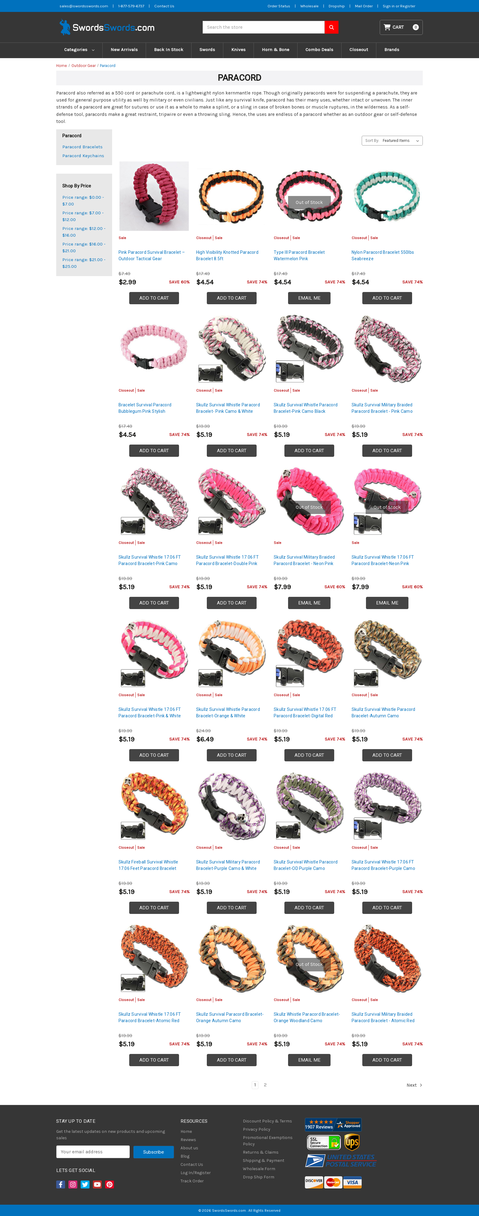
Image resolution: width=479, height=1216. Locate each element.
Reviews (188, 1139)
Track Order (192, 1181)
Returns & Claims (261, 1152)
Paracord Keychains (83, 155)
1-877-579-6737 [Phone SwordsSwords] (131, 6)
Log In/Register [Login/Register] (196, 1172)
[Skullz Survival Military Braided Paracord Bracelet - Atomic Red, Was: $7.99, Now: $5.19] (387, 958)
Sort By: (372, 140)
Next (414, 1085)
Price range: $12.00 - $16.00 (83, 232)
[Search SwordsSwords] (331, 27)
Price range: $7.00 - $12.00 (83, 216)
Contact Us (192, 1164)
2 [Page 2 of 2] (265, 1085)
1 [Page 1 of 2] (255, 1085)
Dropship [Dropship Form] (337, 6)
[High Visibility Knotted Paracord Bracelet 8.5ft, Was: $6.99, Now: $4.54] (231, 196)
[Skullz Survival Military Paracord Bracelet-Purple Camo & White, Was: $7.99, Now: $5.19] (231, 805)
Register (407, 6)
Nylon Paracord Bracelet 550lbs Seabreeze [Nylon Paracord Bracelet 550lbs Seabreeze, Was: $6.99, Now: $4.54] (383, 255)
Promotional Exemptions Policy (268, 1141)
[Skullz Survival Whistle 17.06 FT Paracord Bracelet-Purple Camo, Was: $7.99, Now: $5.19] (387, 805)
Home (186, 1131)
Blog (185, 1156)
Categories (79, 49)
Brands (391, 49)
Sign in (389, 6)
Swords (207, 49)
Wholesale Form (259, 1168)
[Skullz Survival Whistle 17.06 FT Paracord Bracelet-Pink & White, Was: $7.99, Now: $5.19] (154, 653)
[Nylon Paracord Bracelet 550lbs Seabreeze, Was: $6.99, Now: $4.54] (387, 196)
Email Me (309, 298)
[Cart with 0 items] (401, 27)
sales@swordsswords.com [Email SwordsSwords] (84, 6)
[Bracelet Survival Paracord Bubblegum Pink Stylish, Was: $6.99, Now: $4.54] (154, 348)
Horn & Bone (275, 49)
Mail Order (364, 6)
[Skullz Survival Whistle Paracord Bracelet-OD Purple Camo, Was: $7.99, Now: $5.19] (309, 805)
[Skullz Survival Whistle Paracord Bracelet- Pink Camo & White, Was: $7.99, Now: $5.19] (231, 348)
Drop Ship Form (258, 1177)
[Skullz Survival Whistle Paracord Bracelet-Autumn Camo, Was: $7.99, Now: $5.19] (387, 653)
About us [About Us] (189, 1148)
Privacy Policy (256, 1129)
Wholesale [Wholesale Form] (309, 6)
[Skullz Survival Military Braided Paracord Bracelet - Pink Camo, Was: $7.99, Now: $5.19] (387, 348)
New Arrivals (124, 49)
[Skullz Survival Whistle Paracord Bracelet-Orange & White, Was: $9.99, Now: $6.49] (231, 653)
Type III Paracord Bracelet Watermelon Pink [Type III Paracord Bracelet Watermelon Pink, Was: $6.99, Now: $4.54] (299, 255)
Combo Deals (319, 49)
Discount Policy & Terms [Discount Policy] (267, 1121)
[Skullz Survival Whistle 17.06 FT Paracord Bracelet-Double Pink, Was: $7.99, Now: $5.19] (231, 501)
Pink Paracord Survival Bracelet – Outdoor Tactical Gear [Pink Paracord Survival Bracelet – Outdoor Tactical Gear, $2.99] (152, 255)
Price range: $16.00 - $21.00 (83, 247)
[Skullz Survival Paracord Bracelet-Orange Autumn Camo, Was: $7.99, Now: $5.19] (231, 958)
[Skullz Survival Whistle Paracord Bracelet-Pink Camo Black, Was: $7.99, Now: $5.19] (309, 348)
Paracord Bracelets (82, 147)
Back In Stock (168, 49)
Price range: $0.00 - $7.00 (83, 200)
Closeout (358, 49)
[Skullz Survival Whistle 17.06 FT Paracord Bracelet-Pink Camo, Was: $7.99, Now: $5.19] (154, 501)
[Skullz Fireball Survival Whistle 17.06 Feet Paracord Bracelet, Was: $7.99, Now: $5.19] (154, 805)
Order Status (279, 6)
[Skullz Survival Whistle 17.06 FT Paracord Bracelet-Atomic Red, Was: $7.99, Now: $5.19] (154, 958)
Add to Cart (154, 298)
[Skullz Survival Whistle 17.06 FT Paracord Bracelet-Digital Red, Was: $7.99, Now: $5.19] (309, 653)
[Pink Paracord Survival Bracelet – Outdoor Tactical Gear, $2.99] (154, 196)
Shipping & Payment (263, 1160)
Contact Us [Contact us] (164, 6)
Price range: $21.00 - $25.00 (83, 263)
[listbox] (402, 140)
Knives (238, 49)
